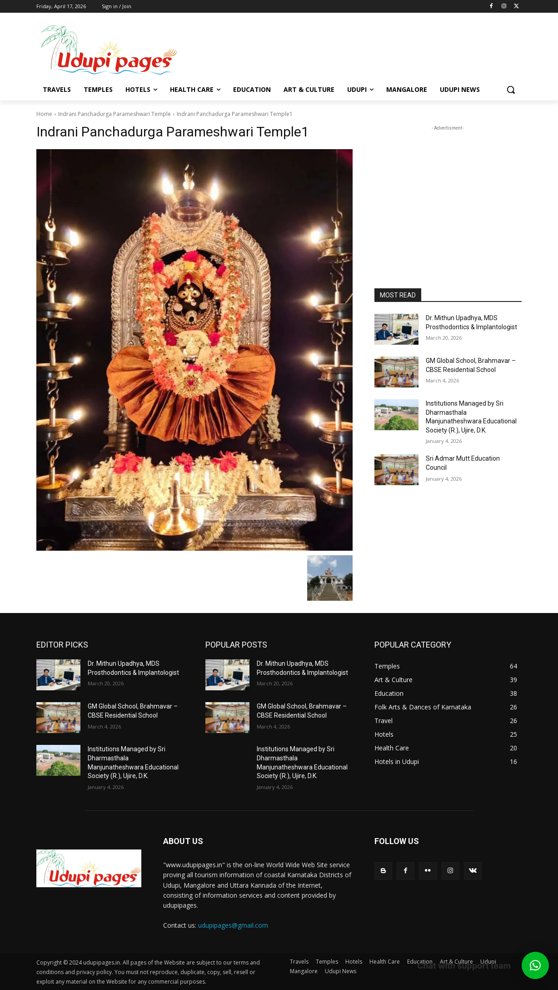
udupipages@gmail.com (233, 925)
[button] (511, 90)
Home (44, 114)
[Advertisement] (351, 48)
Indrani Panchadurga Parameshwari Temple (114, 114)
